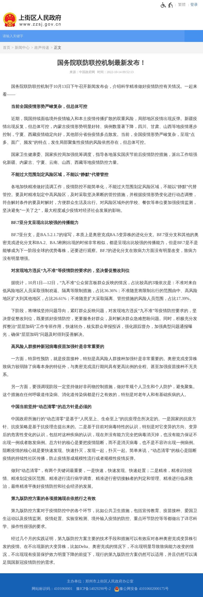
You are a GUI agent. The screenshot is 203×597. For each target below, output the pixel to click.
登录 (194, 5)
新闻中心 (22, 48)
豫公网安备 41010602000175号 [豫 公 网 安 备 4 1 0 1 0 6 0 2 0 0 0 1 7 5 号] (141, 589)
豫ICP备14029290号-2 (93, 589)
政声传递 (41, 48)
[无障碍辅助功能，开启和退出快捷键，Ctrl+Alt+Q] (167, 5)
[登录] (195, 4)
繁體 (182, 5)
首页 (6, 48)
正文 (57, 48)
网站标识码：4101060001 (52, 589)
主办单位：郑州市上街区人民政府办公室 (100, 581)
